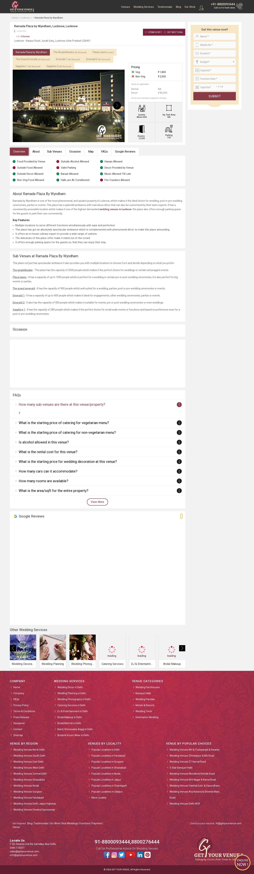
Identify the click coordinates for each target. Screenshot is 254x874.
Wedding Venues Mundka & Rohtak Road (192, 773)
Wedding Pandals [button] (145, 699)
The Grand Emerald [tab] (33, 59)
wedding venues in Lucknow (115, 209)
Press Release (21, 717)
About (36, 151)
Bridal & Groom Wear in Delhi (73, 735)
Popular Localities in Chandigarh (109, 785)
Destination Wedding (147, 717)
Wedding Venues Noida (26, 785)
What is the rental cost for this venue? (48, 452)
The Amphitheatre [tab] (70, 52)
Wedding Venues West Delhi (28, 767)
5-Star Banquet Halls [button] (181, 767)
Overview (19, 151)
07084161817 (153, 32)
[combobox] (214, 61)
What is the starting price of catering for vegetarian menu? (64, 423)
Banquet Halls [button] (143, 693)
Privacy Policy (21, 705)
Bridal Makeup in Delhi (69, 717)
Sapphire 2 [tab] (59, 66)
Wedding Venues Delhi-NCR (185, 803)
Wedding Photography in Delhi (74, 699)
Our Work (190, 6)
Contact (17, 729)
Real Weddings (70, 823)
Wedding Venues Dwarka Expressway (34, 809)
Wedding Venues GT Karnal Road (188, 761)
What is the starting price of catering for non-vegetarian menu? (67, 432)
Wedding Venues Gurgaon (27, 791)
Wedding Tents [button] (144, 711)
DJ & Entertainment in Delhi (72, 711)
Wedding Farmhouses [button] (148, 687)
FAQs (104, 151)
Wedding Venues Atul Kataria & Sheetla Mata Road (194, 794)
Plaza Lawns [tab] (103, 52)
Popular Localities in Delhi (105, 749)
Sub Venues (54, 151)
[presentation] (20, 105)
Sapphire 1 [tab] (28, 66)
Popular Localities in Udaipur (107, 791)
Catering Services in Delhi (71, 705)
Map (91, 151)
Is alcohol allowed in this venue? (44, 442)
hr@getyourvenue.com (228, 823)
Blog (178, 6)
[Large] (214, 87)
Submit (215, 96)
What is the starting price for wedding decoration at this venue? (68, 461)
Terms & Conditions (24, 711)
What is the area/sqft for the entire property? (53, 491)
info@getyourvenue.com (24, 855)
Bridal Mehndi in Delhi (69, 723)
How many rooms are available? (43, 481)
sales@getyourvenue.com (24, 851)
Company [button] (18, 693)
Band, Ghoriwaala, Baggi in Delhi (75, 729)
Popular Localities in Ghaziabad (108, 767)
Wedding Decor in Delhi (70, 687)
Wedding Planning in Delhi (71, 693)
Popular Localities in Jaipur (106, 779)
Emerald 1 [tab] (68, 59)
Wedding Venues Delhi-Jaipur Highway (34, 803)
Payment (97, 823)
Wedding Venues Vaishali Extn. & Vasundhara (195, 785)
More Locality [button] (98, 797)
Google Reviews (125, 151)
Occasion (75, 151)
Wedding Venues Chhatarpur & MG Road (192, 755)
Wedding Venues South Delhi (29, 755)
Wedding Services (143, 6)
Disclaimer (19, 723)
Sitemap (18, 735)
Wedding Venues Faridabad (28, 797)
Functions (84, 823)
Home (16, 687)
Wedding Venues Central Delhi (30, 773)
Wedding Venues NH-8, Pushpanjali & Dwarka (194, 749)
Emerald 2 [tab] (98, 59)
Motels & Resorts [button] (145, 705)
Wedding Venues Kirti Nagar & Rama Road (193, 779)
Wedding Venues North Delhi (29, 749)
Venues (125, 6)
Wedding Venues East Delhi (28, 761)
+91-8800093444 (223, 4)
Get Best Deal (173, 32)
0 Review (23, 36)
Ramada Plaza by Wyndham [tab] (31, 52)
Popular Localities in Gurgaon (107, 761)
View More (97, 502)
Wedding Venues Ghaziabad (29, 779)
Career (16, 827)
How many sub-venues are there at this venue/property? (62, 404)
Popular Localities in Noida (105, 773)
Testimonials (164, 6)
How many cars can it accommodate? (48, 471)
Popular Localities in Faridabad (108, 755)
